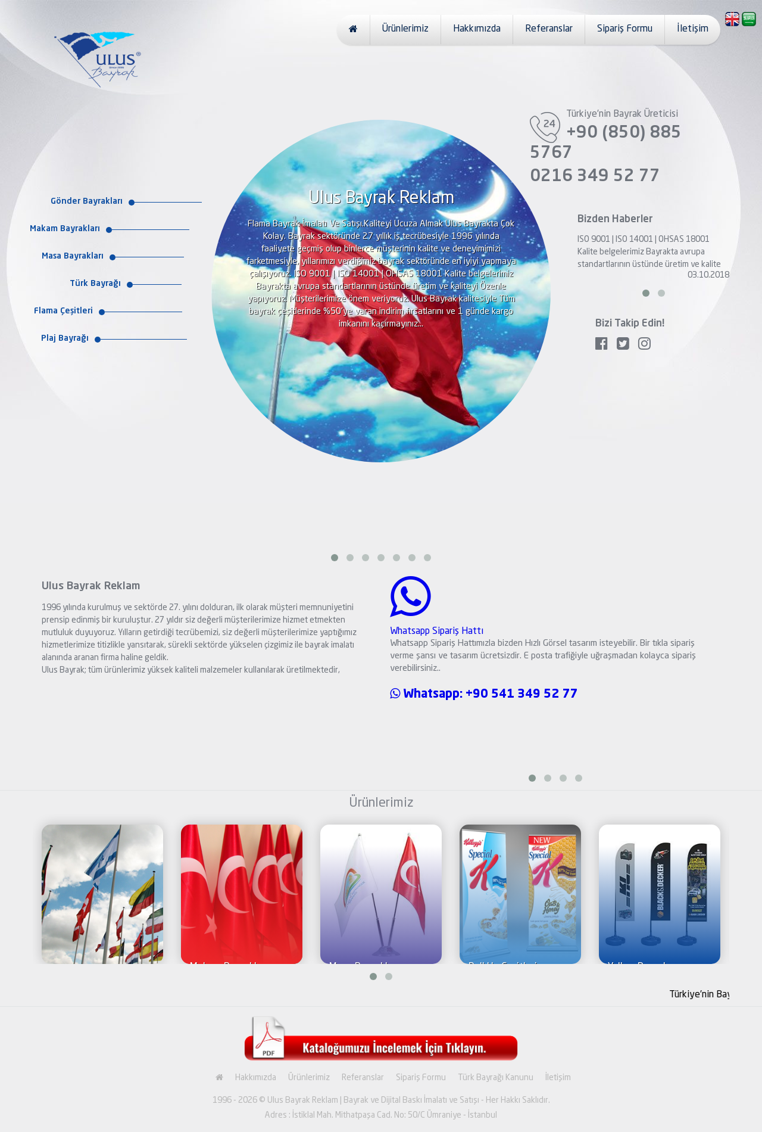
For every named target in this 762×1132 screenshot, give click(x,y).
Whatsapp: (428, 695)
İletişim (692, 29)
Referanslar (549, 29)
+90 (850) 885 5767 (606, 143)
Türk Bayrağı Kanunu (495, 1078)
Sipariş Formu (624, 29)
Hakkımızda (477, 29)
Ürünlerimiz (405, 29)
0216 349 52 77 (595, 177)
